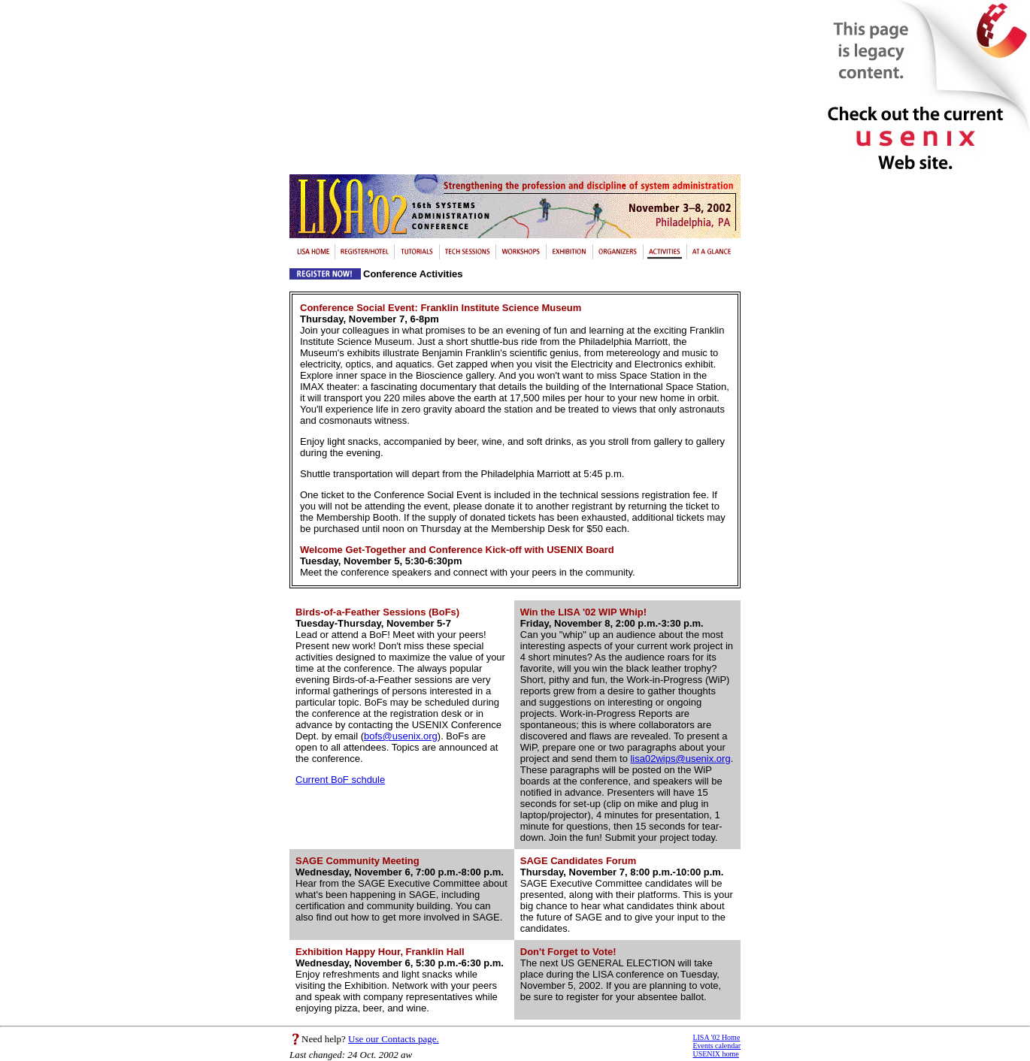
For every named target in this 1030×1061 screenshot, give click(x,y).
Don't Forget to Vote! (568, 951)
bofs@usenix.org (401, 736)
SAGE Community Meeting (357, 860)
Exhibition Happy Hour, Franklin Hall (380, 951)
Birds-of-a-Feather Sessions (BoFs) (377, 612)
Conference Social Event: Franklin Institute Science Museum (440, 307)
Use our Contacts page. (393, 1038)
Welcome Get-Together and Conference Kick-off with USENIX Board (457, 549)
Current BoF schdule (340, 779)
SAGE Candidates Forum (578, 860)
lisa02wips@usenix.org (680, 758)
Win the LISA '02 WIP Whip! (583, 612)
